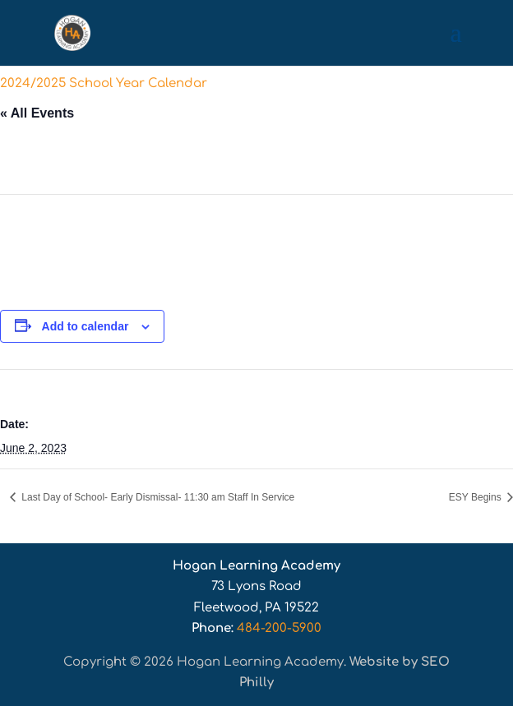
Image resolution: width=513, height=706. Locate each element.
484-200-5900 (279, 628)
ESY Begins (476, 497)
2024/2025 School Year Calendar (103, 83)
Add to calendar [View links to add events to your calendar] (85, 326)
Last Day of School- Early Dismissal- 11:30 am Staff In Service (156, 497)
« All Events (37, 113)
